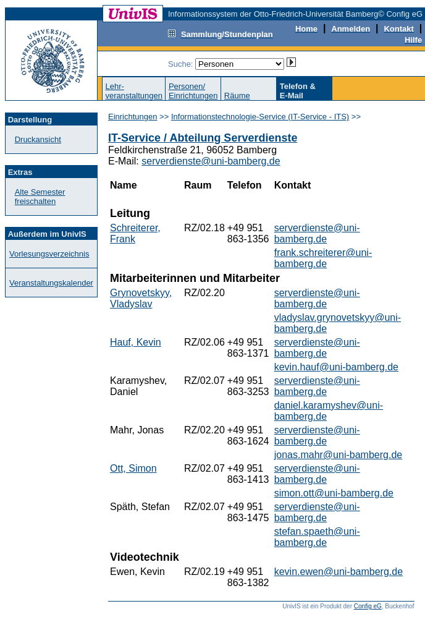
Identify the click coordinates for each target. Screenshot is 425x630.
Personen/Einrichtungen (193, 91)
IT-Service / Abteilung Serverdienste (202, 138)
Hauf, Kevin (135, 342)
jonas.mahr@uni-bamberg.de (338, 454)
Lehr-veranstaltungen (133, 91)
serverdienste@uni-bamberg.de (210, 161)
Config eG (368, 606)
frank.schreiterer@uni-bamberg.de (323, 258)
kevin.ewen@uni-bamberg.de (338, 571)
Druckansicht (38, 139)
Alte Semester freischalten (40, 196)
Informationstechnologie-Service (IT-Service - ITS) (260, 116)
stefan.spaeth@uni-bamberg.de (317, 537)
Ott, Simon (133, 468)
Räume (237, 95)
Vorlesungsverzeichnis (49, 253)
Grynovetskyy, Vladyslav (141, 298)
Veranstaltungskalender (51, 282)
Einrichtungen (133, 116)
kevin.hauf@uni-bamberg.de (336, 367)
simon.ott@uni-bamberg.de (333, 493)
